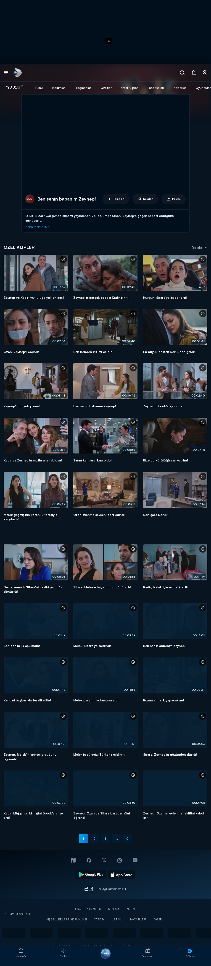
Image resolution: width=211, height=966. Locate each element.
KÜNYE (131, 909)
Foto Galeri (156, 88)
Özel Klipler (129, 88)
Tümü (39, 88)
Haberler (180, 88)
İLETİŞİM (117, 919)
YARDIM (99, 919)
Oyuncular (203, 88)
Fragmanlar (83, 88)
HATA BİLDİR (138, 919)
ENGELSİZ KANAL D (88, 909)
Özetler (106, 88)
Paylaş (174, 199)
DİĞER (158, 919)
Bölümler (58, 88)
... (116, 838)
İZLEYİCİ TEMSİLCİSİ (17, 914)
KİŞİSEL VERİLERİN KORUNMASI (66, 919)
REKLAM (113, 909)
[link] (17, 73)
